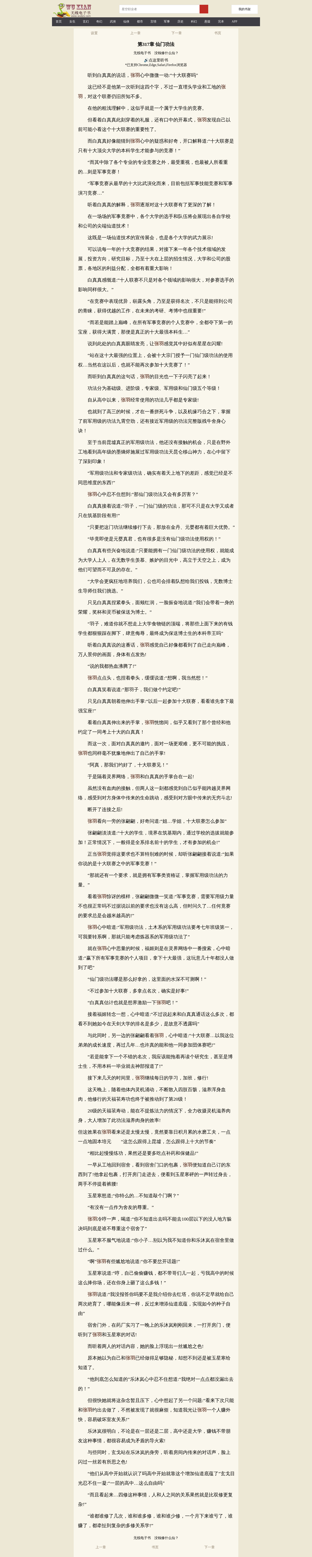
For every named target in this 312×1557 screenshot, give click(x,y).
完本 (221, 21)
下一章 (176, 33)
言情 (153, 21)
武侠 (113, 21)
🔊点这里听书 (156, 60)
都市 (140, 21)
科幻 (194, 21)
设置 (94, 33)
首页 (59, 21)
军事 (167, 21)
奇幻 (99, 21)
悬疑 (207, 21)
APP (234, 21)
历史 (180, 21)
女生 (72, 21)
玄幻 (86, 21)
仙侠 (126, 21)
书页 (217, 33)
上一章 (135, 33)
